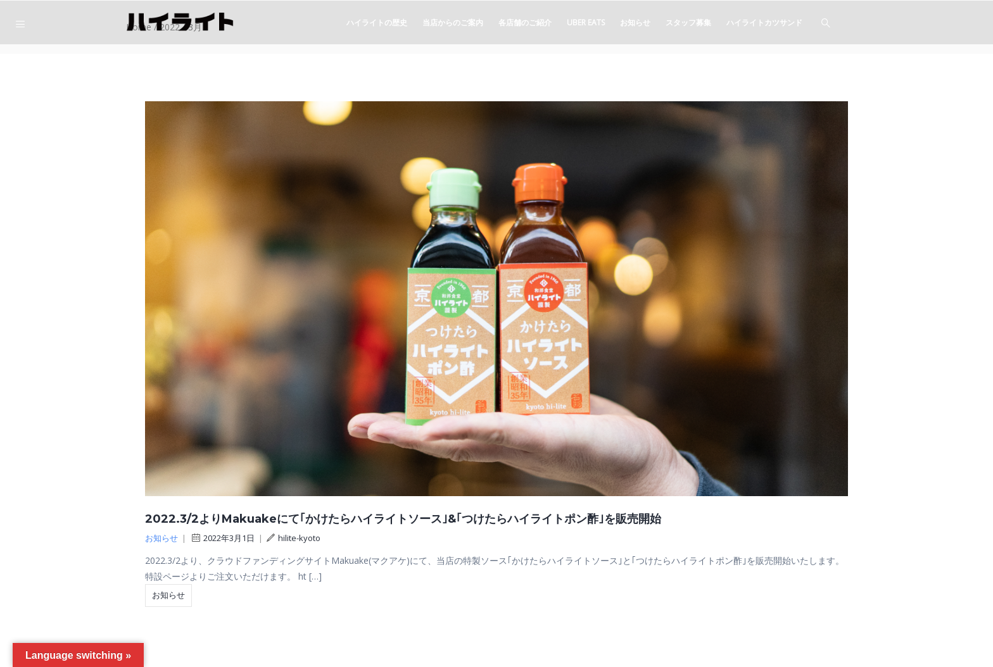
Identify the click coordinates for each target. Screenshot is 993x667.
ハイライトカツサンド (764, 22)
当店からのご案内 (452, 22)
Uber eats (586, 22)
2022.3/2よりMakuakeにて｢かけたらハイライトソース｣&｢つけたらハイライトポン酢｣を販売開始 (403, 519)
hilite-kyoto (293, 538)
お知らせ (635, 22)
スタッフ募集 (688, 22)
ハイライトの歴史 (376, 22)
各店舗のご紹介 (525, 22)
